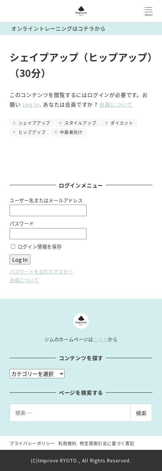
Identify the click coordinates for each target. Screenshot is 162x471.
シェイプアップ (33, 122)
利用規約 (67, 443)
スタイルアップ (79, 122)
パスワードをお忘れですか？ (41, 271)
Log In (31, 104)
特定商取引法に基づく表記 (107, 443)
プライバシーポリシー (32, 443)
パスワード (22, 223)
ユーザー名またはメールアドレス (46, 200)
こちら (100, 339)
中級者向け (71, 132)
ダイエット (121, 122)
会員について (116, 104)
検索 (141, 413)
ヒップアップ (31, 132)
